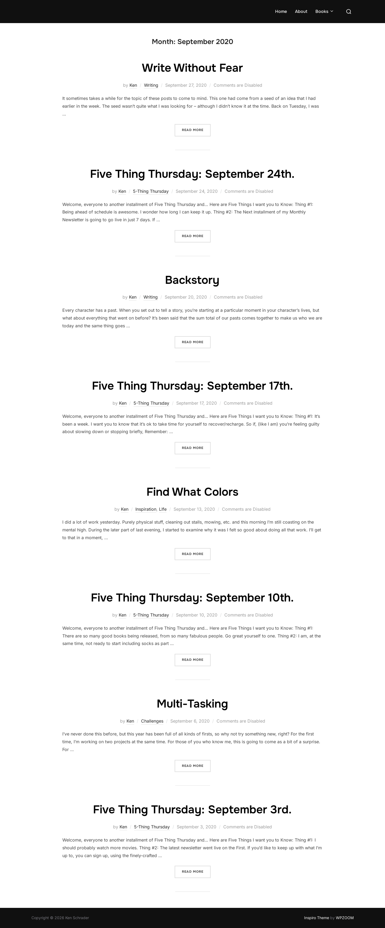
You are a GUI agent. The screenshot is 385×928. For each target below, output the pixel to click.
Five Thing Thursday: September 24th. (192, 174)
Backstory (192, 280)
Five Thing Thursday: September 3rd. (192, 809)
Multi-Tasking (192, 704)
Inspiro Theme (316, 917)
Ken (133, 85)
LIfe (163, 509)
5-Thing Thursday (151, 191)
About (301, 11)
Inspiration (145, 509)
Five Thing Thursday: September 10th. (192, 597)
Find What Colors (192, 492)
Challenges (152, 721)
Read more (196, 129)
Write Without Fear (192, 68)
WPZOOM (345, 917)
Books (324, 11)
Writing (151, 85)
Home (281, 11)
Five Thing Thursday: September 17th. (192, 386)
